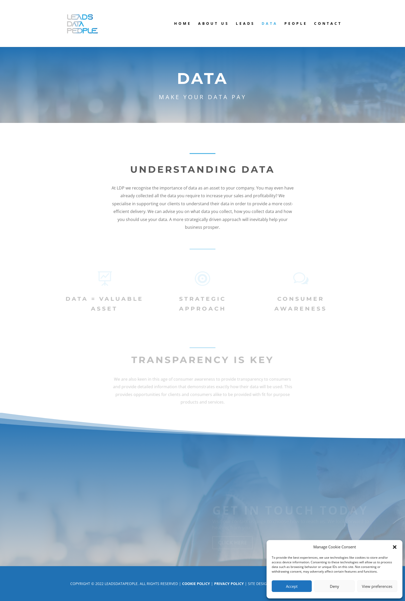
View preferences (377, 586)
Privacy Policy (229, 583)
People (295, 24)
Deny (334, 586)
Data (270, 24)
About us (213, 24)
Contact (328, 24)
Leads (245, 24)
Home (182, 24)
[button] (394, 547)
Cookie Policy (196, 583)
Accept (292, 586)
